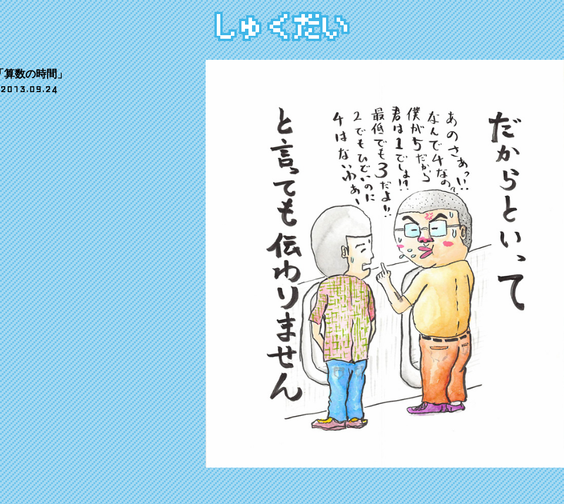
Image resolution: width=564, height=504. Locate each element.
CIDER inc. (516, 477)
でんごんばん (51, 485)
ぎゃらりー (75, 19)
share (14, 112)
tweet (50, 112)
